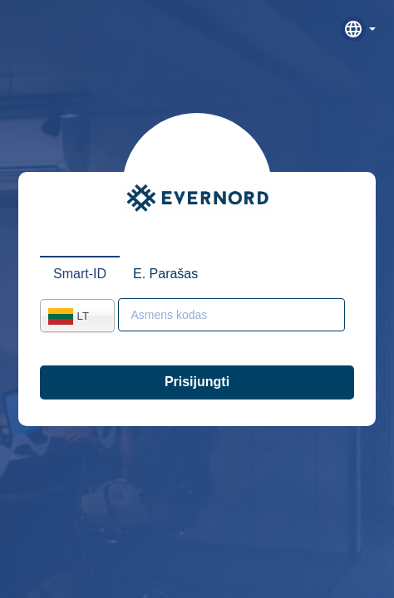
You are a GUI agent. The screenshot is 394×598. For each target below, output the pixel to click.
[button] (358, 29)
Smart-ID (79, 274)
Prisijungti (197, 382)
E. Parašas (165, 274)
